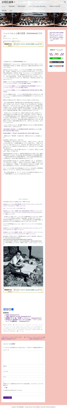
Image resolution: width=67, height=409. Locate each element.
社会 (11, 10)
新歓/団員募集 (21, 6)
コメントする (21, 331)
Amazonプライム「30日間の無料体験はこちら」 (15, 61)
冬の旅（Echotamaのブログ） (13, 314)
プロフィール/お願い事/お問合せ (37, 6)
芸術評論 (4, 10)
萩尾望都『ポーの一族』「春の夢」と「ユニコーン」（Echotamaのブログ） (24, 318)
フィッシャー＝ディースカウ (13, 326)
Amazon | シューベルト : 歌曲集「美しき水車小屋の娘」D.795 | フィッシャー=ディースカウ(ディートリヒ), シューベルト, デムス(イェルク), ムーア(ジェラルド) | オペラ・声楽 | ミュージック (23, 212)
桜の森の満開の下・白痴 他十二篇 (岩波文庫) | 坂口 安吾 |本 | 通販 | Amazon (21, 133)
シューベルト (35, 324)
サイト (4, 376)
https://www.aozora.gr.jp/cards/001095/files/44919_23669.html (17, 239)
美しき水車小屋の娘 (11, 331)
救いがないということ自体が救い (17, 329)
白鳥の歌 (38, 329)
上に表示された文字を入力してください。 (13, 390)
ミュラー (32, 326)
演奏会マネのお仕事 (54, 6)
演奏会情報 (11, 6)
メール (5, 371)
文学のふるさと (28, 329)
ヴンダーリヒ (28, 324)
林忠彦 (34, 329)
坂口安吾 (18, 327)
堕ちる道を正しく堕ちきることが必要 (28, 327)
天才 (6, 329)
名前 (5, 366)
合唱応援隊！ (9, 2)
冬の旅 (13, 327)
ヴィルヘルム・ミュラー (20, 324)
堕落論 (38, 327)
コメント (6, 349)
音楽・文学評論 (8, 324)
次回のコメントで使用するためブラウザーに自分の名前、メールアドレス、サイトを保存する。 (23, 384)
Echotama (16, 38)
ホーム (3, 6)
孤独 (9, 329)
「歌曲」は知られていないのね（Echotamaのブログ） (18, 316)
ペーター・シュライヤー (25, 326)
